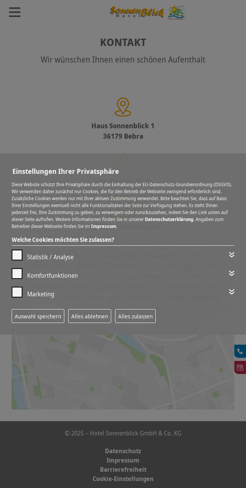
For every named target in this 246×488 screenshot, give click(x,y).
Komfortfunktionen (52, 275)
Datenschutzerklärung (169, 219)
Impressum (103, 226)
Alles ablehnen (89, 316)
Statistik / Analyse (50, 257)
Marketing (40, 294)
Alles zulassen (135, 316)
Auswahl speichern (38, 316)
